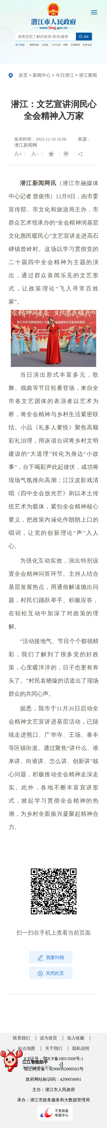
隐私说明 (80, 1048)
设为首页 (48, 1038)
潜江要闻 (88, 75)
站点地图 (26, 1048)
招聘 (65, 45)
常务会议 (87, 45)
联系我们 (21, 1038)
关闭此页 (51, 973)
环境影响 (75, 45)
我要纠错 (50, 957)
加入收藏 (75, 1038)
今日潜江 (65, 75)
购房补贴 (34, 45)
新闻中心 (42, 75)
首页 (23, 75)
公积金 (45, 45)
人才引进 (55, 45)
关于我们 (53, 1048)
